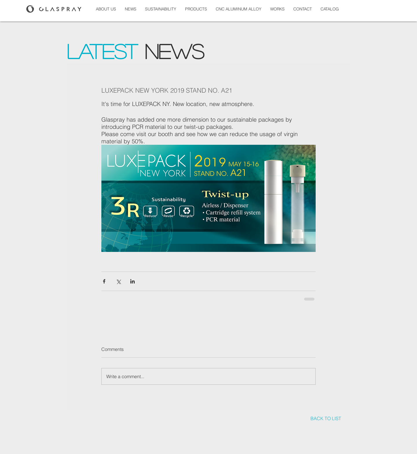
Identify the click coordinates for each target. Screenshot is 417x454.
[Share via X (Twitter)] (118, 281)
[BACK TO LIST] (326, 418)
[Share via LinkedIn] (132, 281)
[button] (277, 9)
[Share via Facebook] (104, 281)
